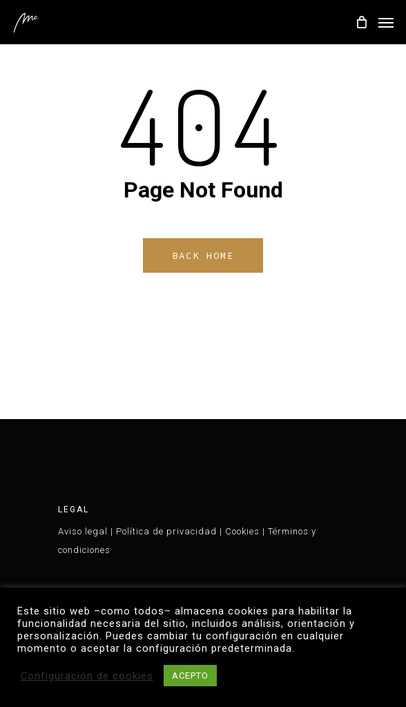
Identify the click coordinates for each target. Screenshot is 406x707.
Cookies (242, 531)
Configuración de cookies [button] (87, 676)
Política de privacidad (166, 531)
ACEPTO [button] (190, 675)
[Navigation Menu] (386, 22)
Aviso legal (83, 531)
